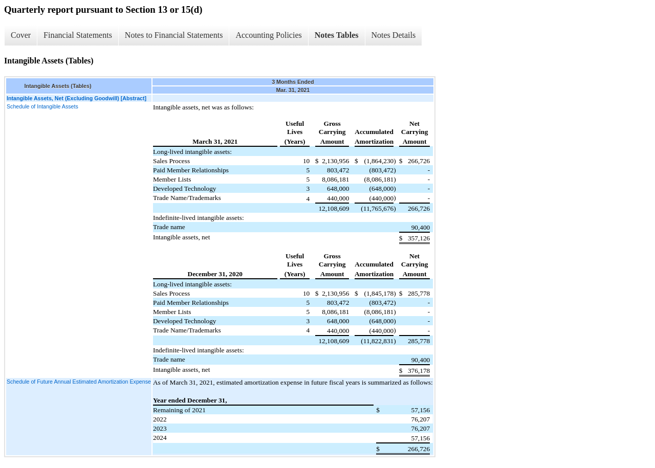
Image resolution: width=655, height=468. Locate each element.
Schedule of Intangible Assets (42, 106)
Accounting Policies (268, 35)
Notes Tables (337, 35)
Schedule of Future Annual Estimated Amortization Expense (79, 381)
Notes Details (394, 35)
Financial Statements (77, 35)
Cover (21, 35)
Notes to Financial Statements (174, 35)
